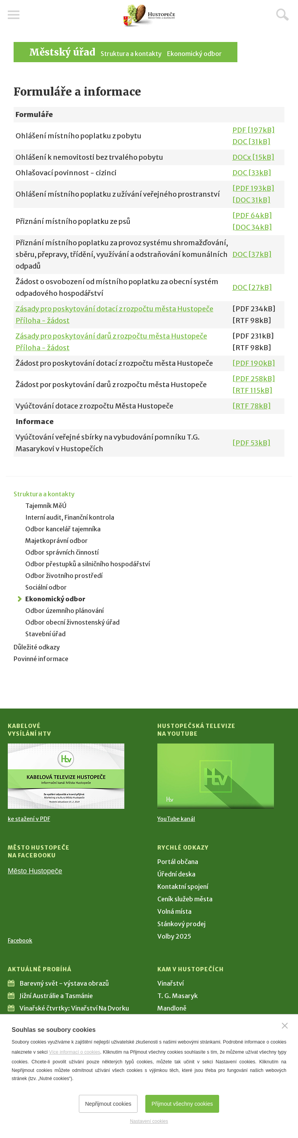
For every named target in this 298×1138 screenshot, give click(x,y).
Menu (13, 14)
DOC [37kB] (252, 254)
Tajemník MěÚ (45, 506)
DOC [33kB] (251, 172)
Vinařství (170, 983)
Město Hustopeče (35, 871)
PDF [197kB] (253, 130)
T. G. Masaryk (177, 996)
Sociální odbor (46, 587)
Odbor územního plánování (64, 610)
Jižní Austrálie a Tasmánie (56, 996)
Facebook (20, 940)
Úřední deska (176, 874)
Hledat (282, 14)
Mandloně (171, 1008)
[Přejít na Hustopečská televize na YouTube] (215, 776)
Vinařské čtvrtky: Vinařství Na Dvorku (74, 1008)
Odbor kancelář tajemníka (63, 529)
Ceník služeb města (185, 899)
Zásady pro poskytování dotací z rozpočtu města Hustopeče (114, 308)
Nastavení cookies (149, 1121)
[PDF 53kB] (251, 442)
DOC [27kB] (252, 287)
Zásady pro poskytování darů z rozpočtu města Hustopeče (111, 336)
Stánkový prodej (181, 924)
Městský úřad (62, 52)
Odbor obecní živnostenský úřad (72, 622)
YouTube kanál (176, 818)
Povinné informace (41, 659)
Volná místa (174, 911)
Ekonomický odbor (194, 54)
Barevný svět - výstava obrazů (64, 983)
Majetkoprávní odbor (56, 541)
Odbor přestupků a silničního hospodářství (87, 564)
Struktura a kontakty (131, 54)
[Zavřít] (284, 1025)
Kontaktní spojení (182, 886)
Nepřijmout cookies (108, 1104)
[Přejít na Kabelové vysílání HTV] (66, 776)
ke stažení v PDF (29, 818)
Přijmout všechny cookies (182, 1104)
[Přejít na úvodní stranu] (149, 15)
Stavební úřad (45, 634)
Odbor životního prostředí (64, 575)
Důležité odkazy (37, 647)
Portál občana (177, 862)
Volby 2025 (174, 936)
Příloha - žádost (43, 320)
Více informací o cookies (74, 1052)
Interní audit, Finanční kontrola (69, 517)
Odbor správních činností (62, 552)
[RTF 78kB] (251, 405)
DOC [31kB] (251, 141)
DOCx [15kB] (253, 157)
